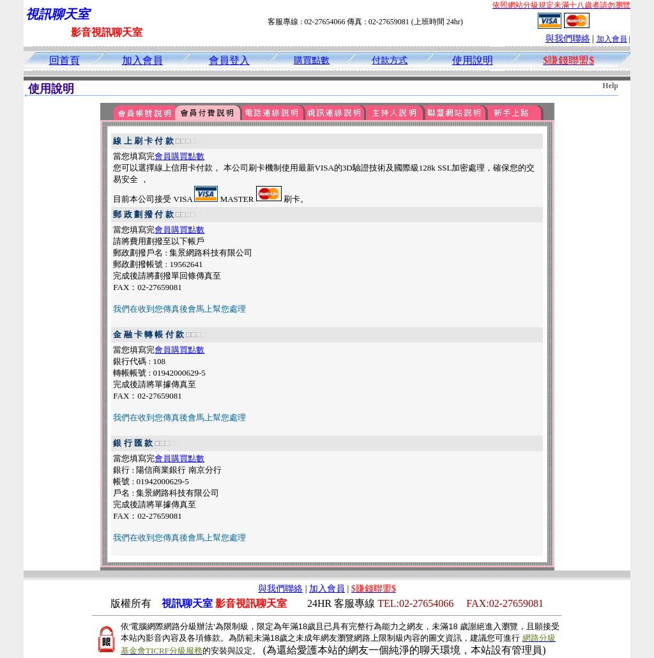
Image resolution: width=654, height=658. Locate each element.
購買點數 (312, 60)
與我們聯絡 (567, 38)
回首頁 (64, 60)
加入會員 (612, 38)
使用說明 (472, 60)
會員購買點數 (179, 156)
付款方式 (389, 60)
